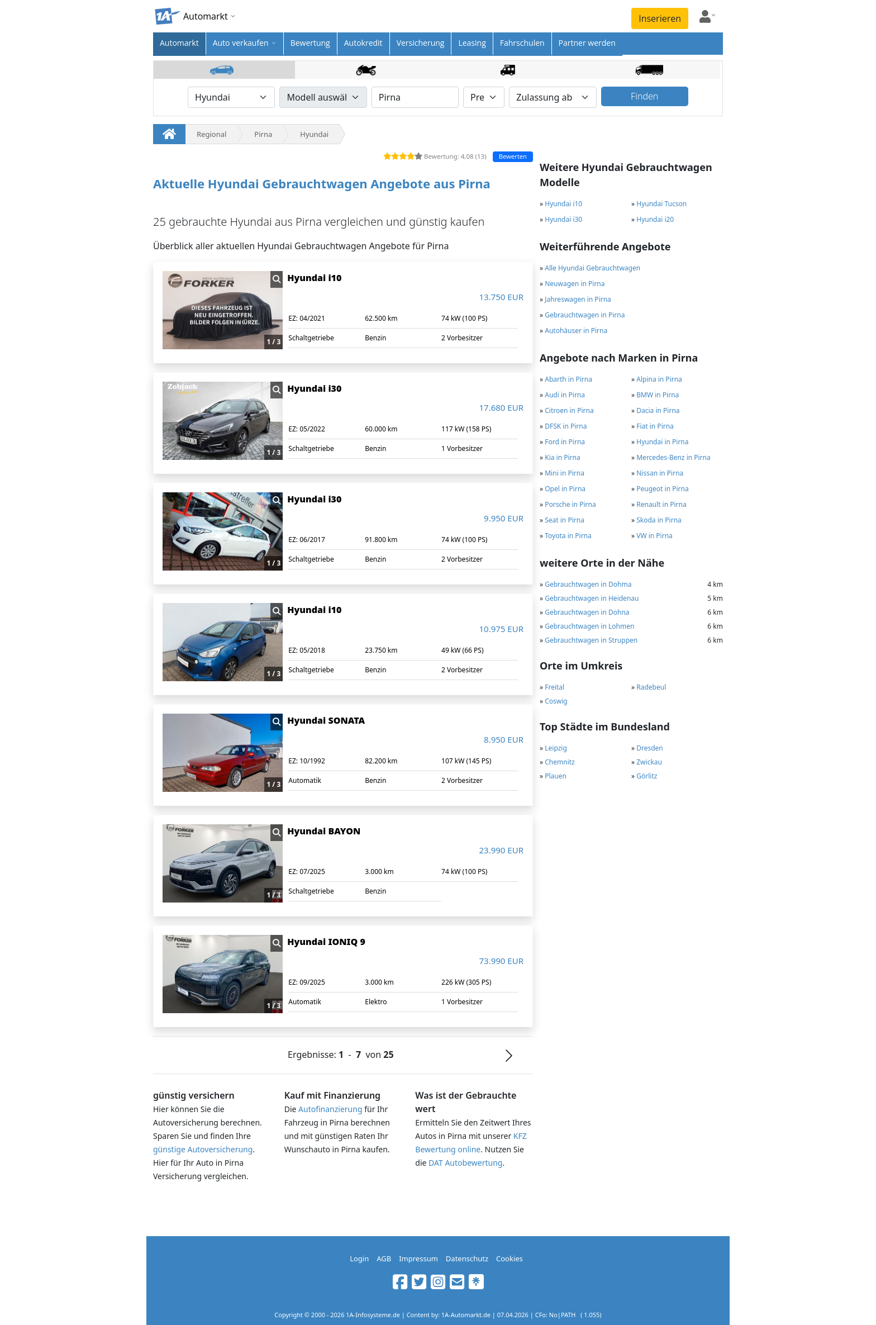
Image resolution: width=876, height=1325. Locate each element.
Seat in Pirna (564, 520)
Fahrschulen (522, 42)
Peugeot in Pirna (662, 488)
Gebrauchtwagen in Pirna (585, 315)
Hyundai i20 (655, 219)
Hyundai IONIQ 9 (326, 941)
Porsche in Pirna (570, 504)
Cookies (509, 1258)
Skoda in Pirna (659, 520)
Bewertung (310, 42)
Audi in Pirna (565, 395)
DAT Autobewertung (465, 1162)
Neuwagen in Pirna (574, 283)
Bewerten (513, 156)
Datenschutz (467, 1258)
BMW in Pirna (657, 395)
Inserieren (660, 18)
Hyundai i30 (563, 219)
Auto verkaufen (241, 42)
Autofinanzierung (330, 1109)
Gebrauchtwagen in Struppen (591, 640)
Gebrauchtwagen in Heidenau (592, 598)
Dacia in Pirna (657, 410)
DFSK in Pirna (566, 426)
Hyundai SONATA (326, 720)
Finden (644, 96)
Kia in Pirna (562, 457)
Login (359, 1258)
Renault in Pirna (661, 504)
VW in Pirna (654, 535)
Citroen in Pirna (569, 410)
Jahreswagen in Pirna (578, 299)
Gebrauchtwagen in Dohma (588, 584)
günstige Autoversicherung (203, 1149)
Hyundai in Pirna (662, 442)
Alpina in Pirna (659, 379)
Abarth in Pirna (568, 379)
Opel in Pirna (565, 488)
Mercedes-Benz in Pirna (673, 457)
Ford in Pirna (565, 442)
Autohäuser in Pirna (576, 330)
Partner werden (587, 42)
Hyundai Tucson (661, 203)
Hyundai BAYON (323, 831)
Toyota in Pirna (568, 535)
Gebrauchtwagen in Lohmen (589, 626)
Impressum (418, 1258)
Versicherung (421, 42)
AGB (384, 1258)
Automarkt (179, 42)
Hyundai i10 (563, 203)
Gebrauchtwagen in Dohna (587, 612)
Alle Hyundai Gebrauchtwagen (592, 268)
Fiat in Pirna (655, 426)
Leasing (471, 42)
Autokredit (363, 42)
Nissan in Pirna (659, 473)
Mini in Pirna (564, 473)
